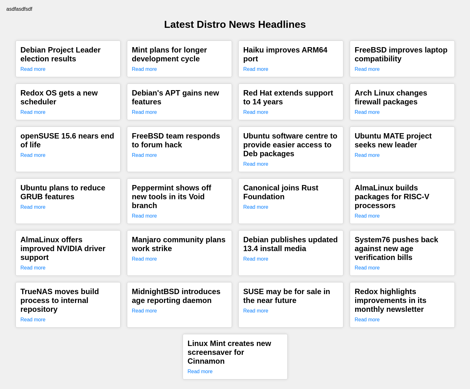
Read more (33, 69)
